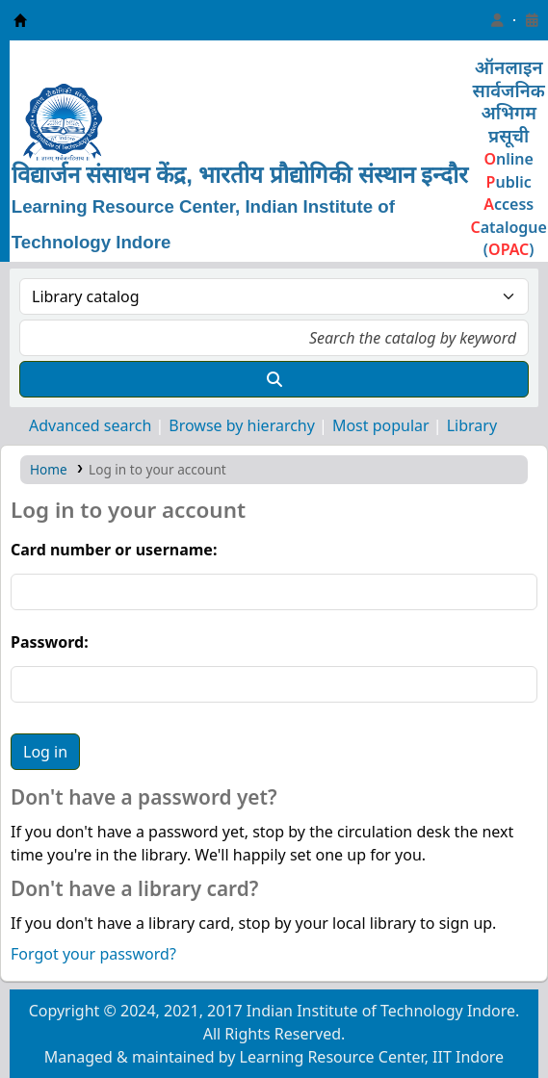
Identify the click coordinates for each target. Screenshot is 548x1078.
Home (48, 469)
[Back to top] (490, 1019)
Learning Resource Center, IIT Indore (20, 20)
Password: (50, 642)
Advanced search (90, 425)
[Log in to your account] (497, 20)
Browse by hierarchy (242, 425)
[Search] (274, 379)
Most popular (381, 425)
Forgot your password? (93, 953)
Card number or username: (114, 549)
